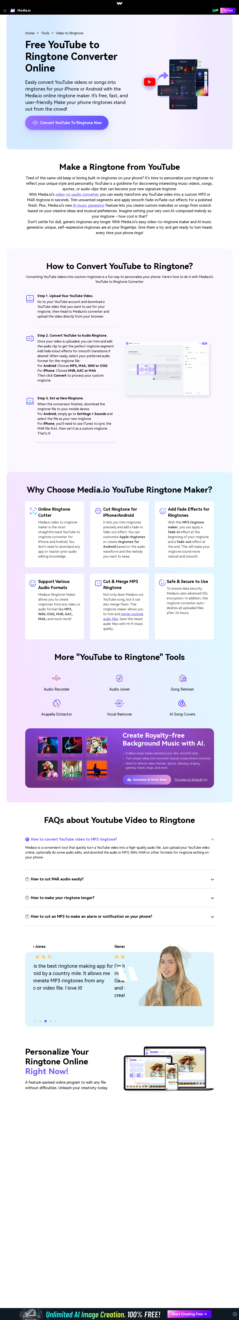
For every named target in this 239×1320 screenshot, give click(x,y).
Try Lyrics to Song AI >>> (191, 779)
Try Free (228, 10)
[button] (35, 1021)
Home (30, 33)
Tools (45, 33)
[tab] (119, 839)
